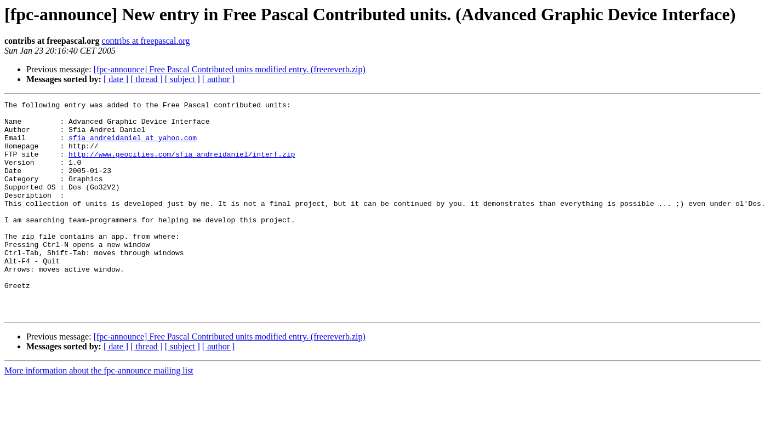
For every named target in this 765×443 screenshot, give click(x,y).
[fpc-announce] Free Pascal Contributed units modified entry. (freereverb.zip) (230, 69)
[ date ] (116, 79)
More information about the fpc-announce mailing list (98, 413)
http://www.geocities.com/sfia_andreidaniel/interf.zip (181, 165)
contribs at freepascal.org (145, 40)
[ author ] (218, 79)
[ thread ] (146, 79)
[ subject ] (182, 79)
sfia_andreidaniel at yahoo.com (132, 146)
